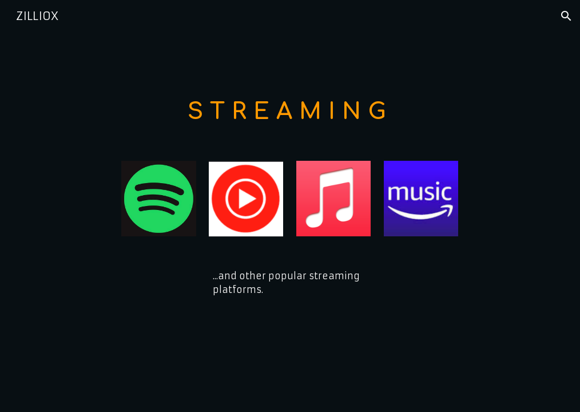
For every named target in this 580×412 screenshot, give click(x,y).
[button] (566, 16)
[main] (290, 110)
